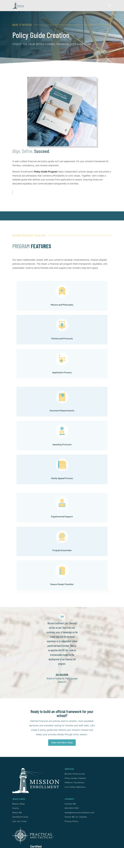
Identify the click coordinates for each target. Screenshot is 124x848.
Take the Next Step (62, 742)
